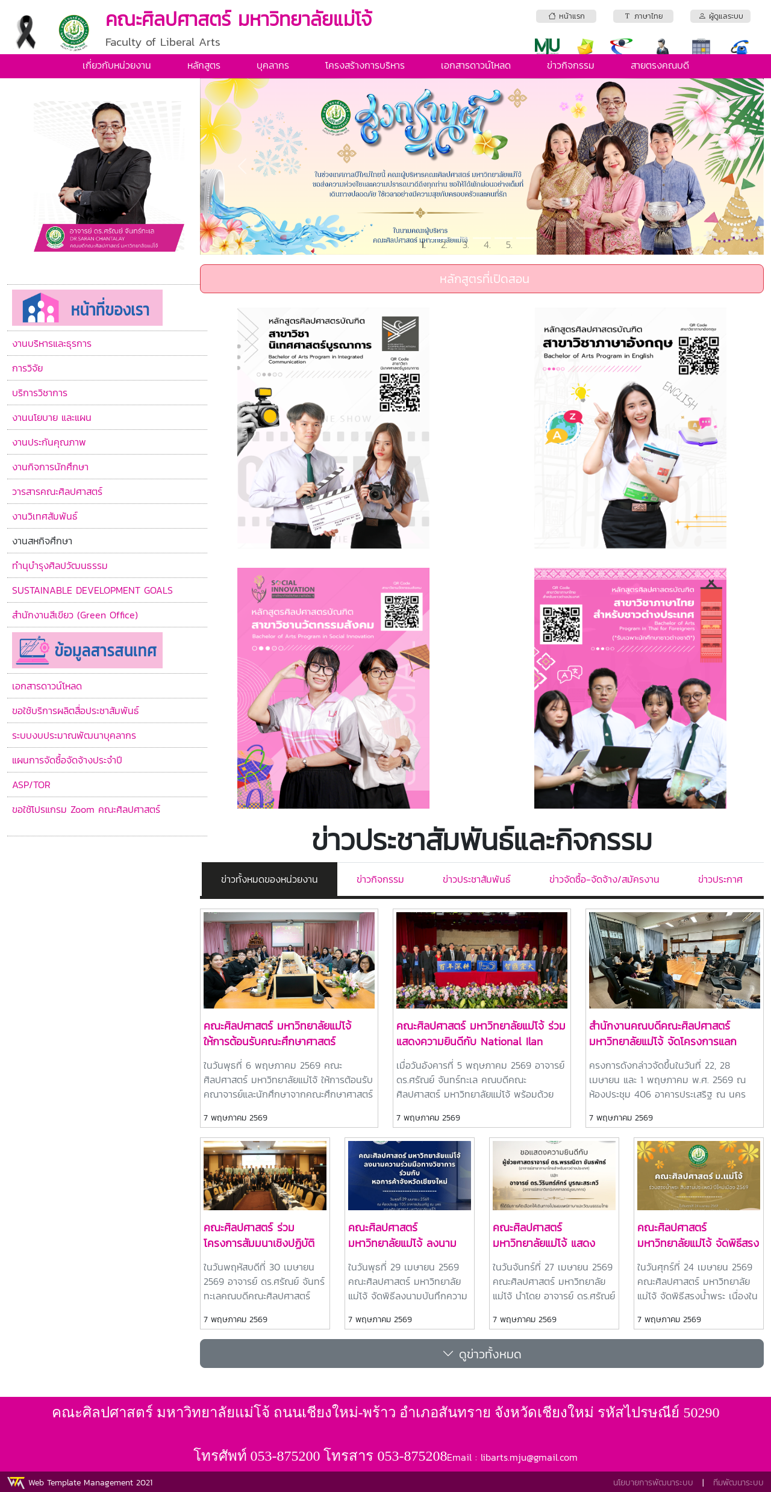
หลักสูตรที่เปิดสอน (482, 279)
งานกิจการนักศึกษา (50, 466)
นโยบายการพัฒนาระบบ (653, 1482)
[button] (242, 166)
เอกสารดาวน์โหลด (476, 65)
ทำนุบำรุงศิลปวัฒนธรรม (60, 565)
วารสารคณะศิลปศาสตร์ (57, 491)
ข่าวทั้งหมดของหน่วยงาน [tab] (269, 879)
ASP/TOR (31, 784)
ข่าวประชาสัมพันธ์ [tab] (477, 879)
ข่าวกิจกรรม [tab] (380, 879)
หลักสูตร (203, 65)
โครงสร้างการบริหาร (365, 65)
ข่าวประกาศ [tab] (720, 879)
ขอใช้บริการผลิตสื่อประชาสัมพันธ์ (75, 710)
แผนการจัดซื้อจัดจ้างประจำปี (67, 760)
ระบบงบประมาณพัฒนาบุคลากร (74, 735)
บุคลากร (273, 65)
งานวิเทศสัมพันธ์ (45, 516)
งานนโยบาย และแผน (52, 417)
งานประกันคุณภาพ (49, 442)
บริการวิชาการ (39, 392)
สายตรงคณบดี (660, 65)
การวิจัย (27, 368)
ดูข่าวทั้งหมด (482, 1353)
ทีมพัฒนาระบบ (738, 1482)
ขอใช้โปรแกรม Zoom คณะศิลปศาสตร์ (86, 809)
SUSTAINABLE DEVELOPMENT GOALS (92, 590)
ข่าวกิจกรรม (571, 65)
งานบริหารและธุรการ (52, 343)
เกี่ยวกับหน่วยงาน (117, 65)
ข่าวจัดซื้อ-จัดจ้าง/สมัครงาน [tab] (604, 879)
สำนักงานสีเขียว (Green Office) (75, 615)
